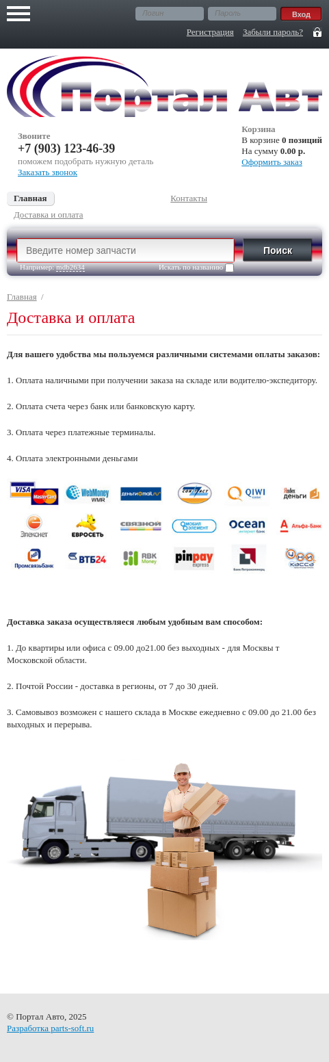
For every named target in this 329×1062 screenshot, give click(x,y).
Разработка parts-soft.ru (50, 1028)
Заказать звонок (47, 172)
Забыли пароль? (273, 32)
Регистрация (210, 32)
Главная (22, 297)
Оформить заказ (271, 162)
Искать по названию (196, 267)
